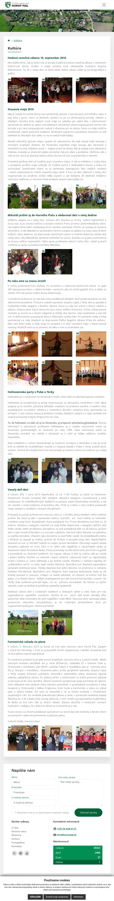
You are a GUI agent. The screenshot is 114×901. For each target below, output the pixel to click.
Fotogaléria (18, 842)
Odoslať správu (88, 812)
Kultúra (18, 40)
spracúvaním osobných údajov (54, 812)
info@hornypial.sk (66, 835)
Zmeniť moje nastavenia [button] (57, 897)
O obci (15, 828)
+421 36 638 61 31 (66, 829)
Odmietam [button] (78, 897)
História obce (19, 831)
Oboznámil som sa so (42, 812)
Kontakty (17, 846)
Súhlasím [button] (35, 897)
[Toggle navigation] (104, 5)
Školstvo (16, 835)
